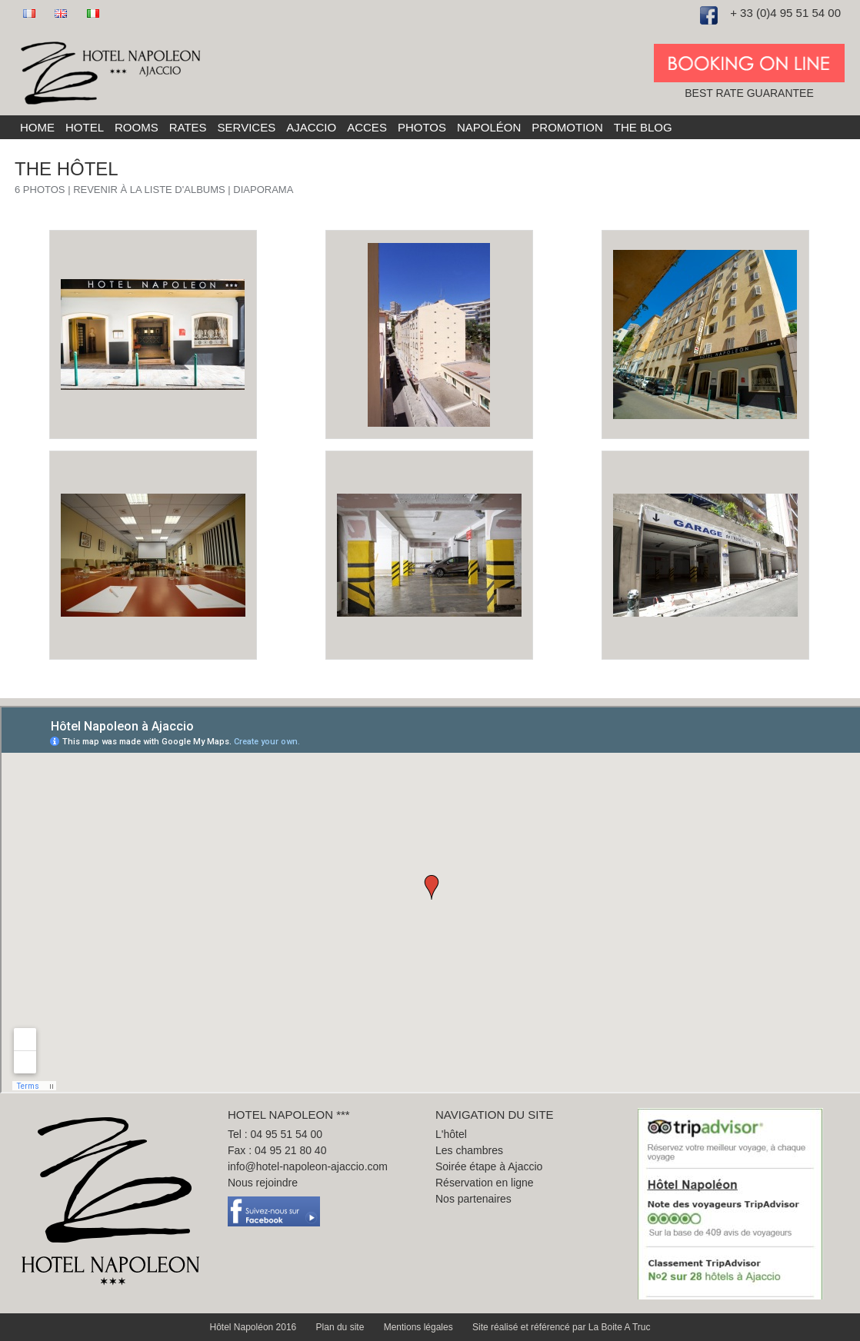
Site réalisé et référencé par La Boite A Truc (561, 1327)
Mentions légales (419, 1327)
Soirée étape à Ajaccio (488, 1166)
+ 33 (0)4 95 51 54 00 (785, 12)
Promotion (567, 127)
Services (247, 127)
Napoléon (489, 127)
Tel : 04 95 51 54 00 (275, 1134)
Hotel (84, 127)
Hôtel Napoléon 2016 (254, 1327)
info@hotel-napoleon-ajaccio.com (308, 1166)
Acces (367, 127)
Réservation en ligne (484, 1182)
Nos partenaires (473, 1199)
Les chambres (469, 1150)
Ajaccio (311, 127)
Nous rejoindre (263, 1182)
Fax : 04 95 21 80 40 (277, 1150)
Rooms (136, 127)
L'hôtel (451, 1134)
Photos (422, 127)
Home (37, 127)
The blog (643, 127)
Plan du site (341, 1327)
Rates (188, 127)
